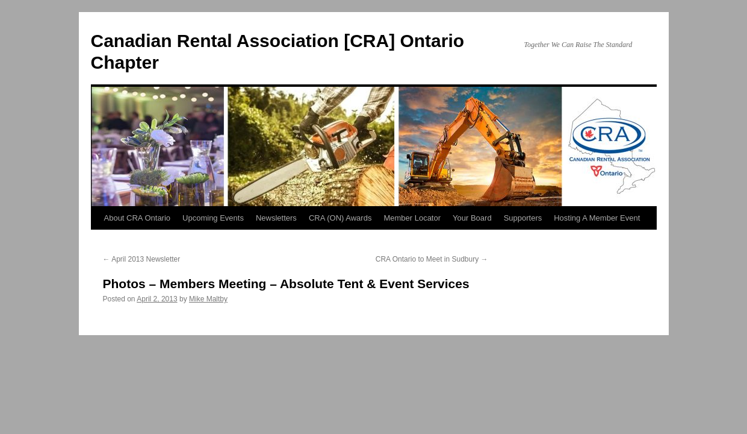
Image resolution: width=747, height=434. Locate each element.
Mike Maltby (208, 299)
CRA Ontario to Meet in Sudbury (432, 259)
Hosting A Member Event (597, 217)
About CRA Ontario (137, 217)
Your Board (472, 217)
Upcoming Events (213, 217)
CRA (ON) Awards (340, 217)
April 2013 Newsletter (142, 259)
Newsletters (276, 217)
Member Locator (412, 217)
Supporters (523, 217)
